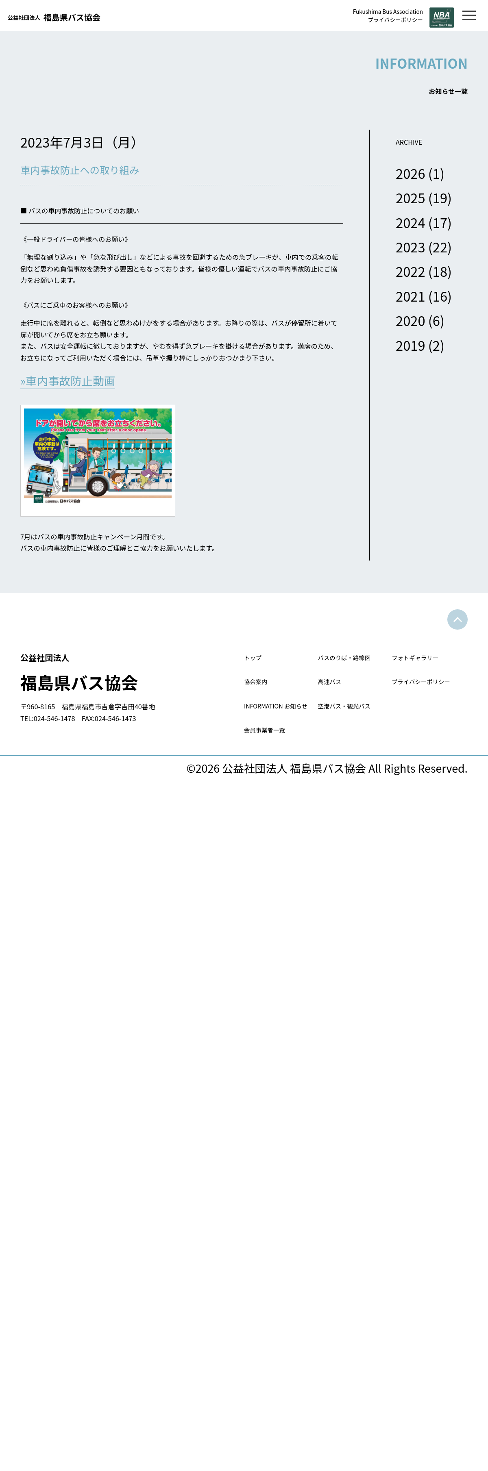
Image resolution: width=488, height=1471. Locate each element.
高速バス (340, 771)
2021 (410, 304)
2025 (410, 206)
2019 (410, 353)
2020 (410, 329)
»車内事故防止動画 (71, 420)
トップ (260, 719)
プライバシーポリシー (371, 21)
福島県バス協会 (132, 731)
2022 (410, 280)
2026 (410, 181)
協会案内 (266, 771)
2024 (410, 231)
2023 (410, 255)
